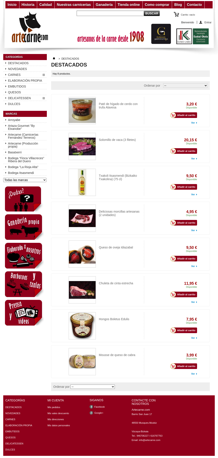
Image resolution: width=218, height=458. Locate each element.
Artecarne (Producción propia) (23, 145)
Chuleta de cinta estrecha (116, 283)
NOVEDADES (17, 69)
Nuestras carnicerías (74, 4)
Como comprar (157, 4)
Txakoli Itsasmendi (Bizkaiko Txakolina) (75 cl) (118, 177)
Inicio (12, 4)
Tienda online (129, 4)
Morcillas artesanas (112, 206)
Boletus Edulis (108, 313)
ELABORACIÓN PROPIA (25, 80)
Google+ (98, 413)
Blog (178, 4)
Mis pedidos (53, 407)
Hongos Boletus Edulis (114, 319)
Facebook (99, 407)
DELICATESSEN (19, 98)
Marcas (11, 113)
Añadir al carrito (184, 115)
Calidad (45, 4)
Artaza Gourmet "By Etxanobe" (21, 127)
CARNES (14, 74)
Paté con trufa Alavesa (114, 98)
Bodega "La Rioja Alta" (23, 167)
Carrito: (188, 14)
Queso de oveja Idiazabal (116, 247)
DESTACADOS (18, 63)
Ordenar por (152, 85)
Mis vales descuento (58, 413)
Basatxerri (15, 152)
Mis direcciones (55, 419)
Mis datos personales (58, 425)
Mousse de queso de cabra (117, 349)
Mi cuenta (55, 400)
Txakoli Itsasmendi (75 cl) (116, 170)
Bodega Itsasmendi (21, 173)
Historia (28, 4)
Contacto (194, 4)
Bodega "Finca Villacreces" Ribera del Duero (26, 159)
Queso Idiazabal (109, 241)
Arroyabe (14, 120)
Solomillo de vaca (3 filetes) (117, 134)
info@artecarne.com (149, 440)
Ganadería (104, 4)
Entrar (208, 22)
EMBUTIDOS (17, 86)
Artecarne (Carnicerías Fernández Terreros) (23, 136)
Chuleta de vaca (109, 277)
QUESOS (14, 92)
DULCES (14, 104)
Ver (193, 122)
